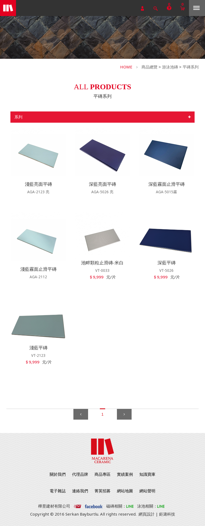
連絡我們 (80, 490)
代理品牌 (80, 474)
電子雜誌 (58, 490)
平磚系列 (191, 66)
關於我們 (58, 474)
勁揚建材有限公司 (8, 8)
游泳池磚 (170, 66)
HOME (126, 66)
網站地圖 (125, 490)
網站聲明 (147, 490)
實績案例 (125, 474)
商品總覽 (149, 66)
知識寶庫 (147, 474)
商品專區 (102, 474)
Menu (196, 7)
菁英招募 (102, 490)
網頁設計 (147, 514)
